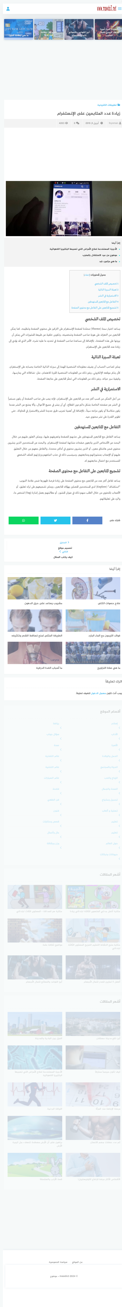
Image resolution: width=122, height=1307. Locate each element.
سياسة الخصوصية (55, 1262)
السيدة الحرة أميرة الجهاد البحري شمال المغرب (106, 32)
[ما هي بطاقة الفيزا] (15, 29)
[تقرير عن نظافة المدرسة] (45, 29)
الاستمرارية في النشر (105, 295)
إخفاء (84, 275)
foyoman (112, 123)
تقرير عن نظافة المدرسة (46, 34)
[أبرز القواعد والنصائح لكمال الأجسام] (76, 29)
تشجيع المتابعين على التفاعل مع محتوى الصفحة (91, 308)
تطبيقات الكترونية (105, 105)
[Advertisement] (60, 67)
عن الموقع (74, 1262)
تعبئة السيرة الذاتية (105, 289)
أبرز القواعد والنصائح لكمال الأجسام (76, 34)
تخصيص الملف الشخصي (103, 283)
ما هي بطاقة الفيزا (16, 35)
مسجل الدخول (95, 693)
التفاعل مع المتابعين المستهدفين (100, 302)
